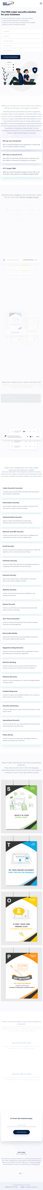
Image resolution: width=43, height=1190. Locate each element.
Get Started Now (21, 1132)
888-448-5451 (14, 1187)
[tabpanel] (21, 439)
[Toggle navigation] (41, 3)
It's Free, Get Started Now (10, 57)
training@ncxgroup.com (31, 1187)
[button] (20, 1173)
